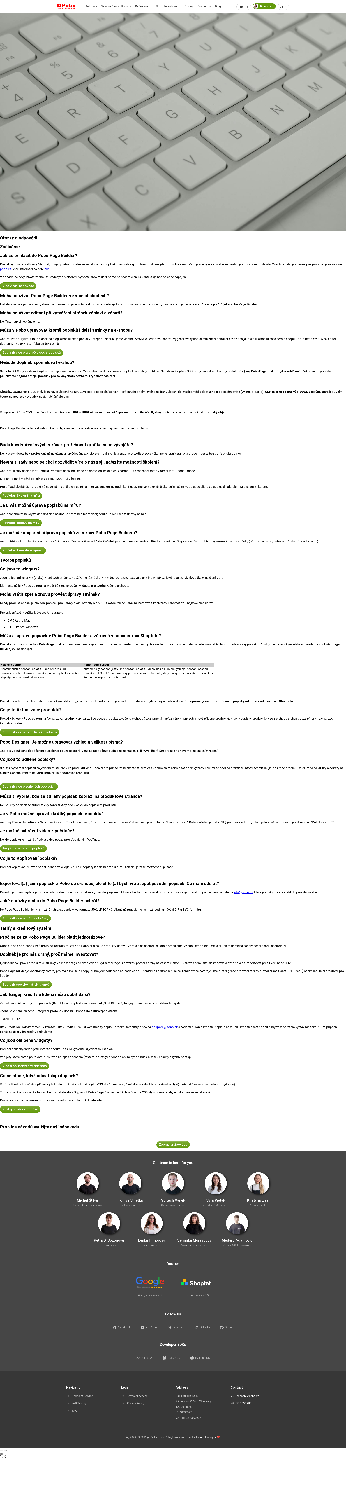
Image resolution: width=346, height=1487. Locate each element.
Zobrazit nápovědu (173, 1144)
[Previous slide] (1, 1450)
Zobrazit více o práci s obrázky (25, 918)
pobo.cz (5, 269)
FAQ (74, 1410)
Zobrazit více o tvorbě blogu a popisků (31, 352)
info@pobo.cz (243, 892)
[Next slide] (5, 1450)
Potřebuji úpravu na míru (20, 523)
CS (283, 6)
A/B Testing (79, 1403)
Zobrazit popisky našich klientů (25, 984)
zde (47, 269)
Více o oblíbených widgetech (24, 1066)
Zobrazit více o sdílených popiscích (28, 786)
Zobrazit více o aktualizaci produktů (29, 732)
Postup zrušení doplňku (20, 1109)
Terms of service (137, 1396)
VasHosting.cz (208, 1437)
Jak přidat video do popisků (23, 848)
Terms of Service (82, 1396)
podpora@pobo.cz (165, 1027)
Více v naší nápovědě (18, 286)
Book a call (263, 6)
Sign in (244, 6)
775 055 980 (243, 1403)
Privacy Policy (135, 1403)
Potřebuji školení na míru (21, 495)
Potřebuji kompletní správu (22, 550)
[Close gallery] (1, 1454)
